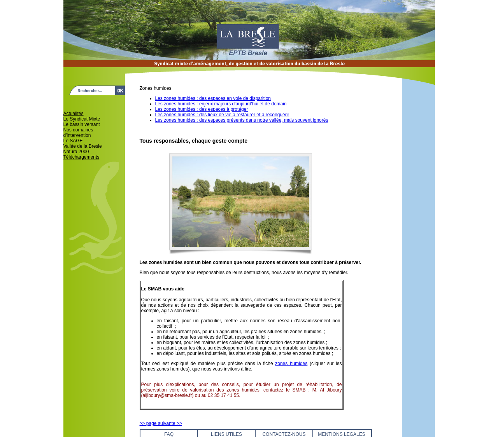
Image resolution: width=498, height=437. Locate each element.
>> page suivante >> (161, 423)
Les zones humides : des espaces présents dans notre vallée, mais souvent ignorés (241, 120)
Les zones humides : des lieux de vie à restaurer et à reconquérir (222, 114)
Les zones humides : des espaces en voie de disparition (213, 98)
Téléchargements (81, 157)
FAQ (169, 434)
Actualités (73, 113)
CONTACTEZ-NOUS (283, 434)
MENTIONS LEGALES (341, 434)
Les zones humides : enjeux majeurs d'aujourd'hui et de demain (221, 104)
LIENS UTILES (226, 434)
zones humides (291, 363)
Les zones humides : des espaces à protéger (201, 109)
